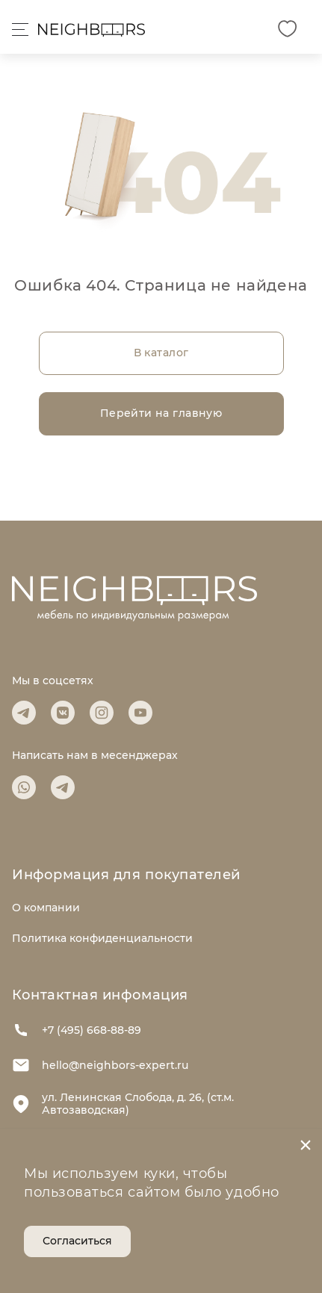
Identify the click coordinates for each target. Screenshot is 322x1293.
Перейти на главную (161, 413)
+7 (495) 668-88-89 (76, 1030)
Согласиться (77, 1240)
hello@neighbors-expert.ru (100, 1065)
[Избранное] (287, 28)
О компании (46, 907)
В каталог (161, 352)
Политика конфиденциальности (102, 938)
